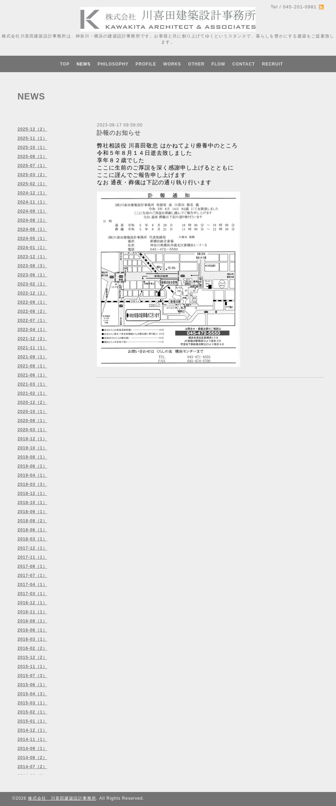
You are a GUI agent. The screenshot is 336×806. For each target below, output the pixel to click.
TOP (64, 64)
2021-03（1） (32, 384)
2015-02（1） (32, 712)
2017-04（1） (32, 584)
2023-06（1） (32, 275)
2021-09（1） (32, 356)
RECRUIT (272, 64)
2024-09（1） (32, 211)
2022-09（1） (32, 302)
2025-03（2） (32, 174)
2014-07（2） (32, 766)
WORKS (172, 64)
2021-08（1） (32, 366)
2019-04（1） (32, 475)
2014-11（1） (32, 739)
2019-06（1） (32, 466)
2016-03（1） (32, 639)
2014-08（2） (32, 757)
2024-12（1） (32, 193)
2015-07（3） (32, 675)
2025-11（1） (32, 138)
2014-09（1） (32, 748)
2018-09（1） (32, 511)
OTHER (196, 64)
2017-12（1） (32, 548)
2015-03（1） (32, 703)
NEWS (84, 64)
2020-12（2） (32, 402)
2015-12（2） (32, 657)
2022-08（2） (32, 311)
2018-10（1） (32, 502)
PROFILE (145, 64)
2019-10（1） (32, 448)
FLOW (218, 64)
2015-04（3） (32, 693)
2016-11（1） (32, 611)
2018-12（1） (32, 493)
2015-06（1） (32, 684)
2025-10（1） (32, 147)
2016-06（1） (32, 630)
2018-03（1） (32, 539)
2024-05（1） (32, 238)
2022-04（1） (32, 329)
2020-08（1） (32, 420)
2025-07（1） (32, 165)
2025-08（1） (32, 156)
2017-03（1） (32, 593)
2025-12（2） (32, 129)
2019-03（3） (32, 484)
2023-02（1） (32, 284)
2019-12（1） (32, 438)
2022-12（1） (32, 293)
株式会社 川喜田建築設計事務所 (62, 798)
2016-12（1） (32, 602)
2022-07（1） (32, 320)
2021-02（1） (32, 393)
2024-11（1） (32, 202)
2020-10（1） (32, 411)
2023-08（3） (32, 265)
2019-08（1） (32, 457)
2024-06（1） (32, 229)
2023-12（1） (32, 256)
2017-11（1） (32, 557)
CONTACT (243, 64)
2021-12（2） (32, 338)
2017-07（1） (32, 575)
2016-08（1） (32, 621)
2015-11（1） (32, 666)
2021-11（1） (32, 347)
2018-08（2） (32, 520)
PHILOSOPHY (113, 64)
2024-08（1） (32, 220)
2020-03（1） (32, 429)
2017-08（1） (32, 566)
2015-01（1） (32, 721)
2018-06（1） (32, 530)
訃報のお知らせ (119, 133)
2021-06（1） (32, 375)
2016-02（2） (32, 648)
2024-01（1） (32, 247)
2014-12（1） (32, 730)
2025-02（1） (32, 183)
